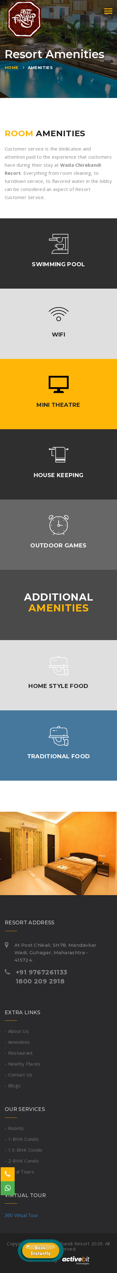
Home (12, 67)
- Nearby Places (23, 1064)
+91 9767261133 (41, 972)
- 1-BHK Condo (22, 1139)
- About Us (17, 1031)
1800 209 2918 (40, 981)
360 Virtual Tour (21, 1215)
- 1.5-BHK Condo (24, 1150)
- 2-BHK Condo (22, 1161)
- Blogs (13, 1085)
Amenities (40, 67)
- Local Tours (19, 1171)
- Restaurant (19, 1053)
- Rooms (14, 1128)
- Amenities (17, 1042)
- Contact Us (19, 1074)
